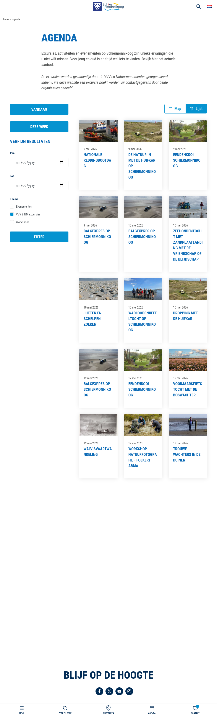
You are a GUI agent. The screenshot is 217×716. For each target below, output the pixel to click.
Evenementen (24, 207)
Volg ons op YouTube (119, 691)
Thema (14, 199)
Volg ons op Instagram (129, 691)
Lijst (199, 108)
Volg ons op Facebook (99, 691)
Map (178, 108)
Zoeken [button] (198, 6)
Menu (21, 713)
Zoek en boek (65, 713)
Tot (12, 176)
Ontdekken (108, 713)
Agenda (151, 713)
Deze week (39, 126)
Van (12, 153)
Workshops (22, 222)
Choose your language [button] (209, 6)
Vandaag (39, 109)
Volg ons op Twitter (109, 691)
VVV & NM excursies (28, 214)
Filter (39, 237)
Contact (195, 713)
